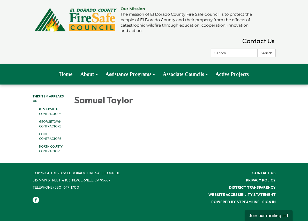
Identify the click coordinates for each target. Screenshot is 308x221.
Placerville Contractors (50, 111)
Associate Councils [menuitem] (183, 74)
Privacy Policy (261, 180)
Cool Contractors (50, 136)
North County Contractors (51, 148)
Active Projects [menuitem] (232, 74)
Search (266, 53)
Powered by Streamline (235, 202)
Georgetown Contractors (50, 124)
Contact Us (258, 41)
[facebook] (36, 202)
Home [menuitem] (65, 74)
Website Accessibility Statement (242, 194)
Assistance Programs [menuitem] (129, 74)
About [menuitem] (87, 74)
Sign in (269, 202)
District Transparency (252, 187)
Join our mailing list (268, 215)
